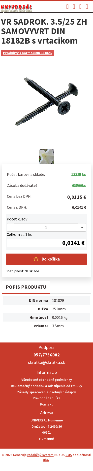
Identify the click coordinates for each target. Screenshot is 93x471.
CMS (68, 455)
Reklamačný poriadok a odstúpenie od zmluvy (46, 386)
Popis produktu (26, 287)
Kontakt (46, 404)
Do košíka (50, 259)
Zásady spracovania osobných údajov (46, 392)
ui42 (46, 460)
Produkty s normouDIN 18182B (27, 53)
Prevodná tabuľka (47, 398)
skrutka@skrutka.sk (46, 362)
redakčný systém (40, 455)
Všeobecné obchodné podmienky (46, 379)
